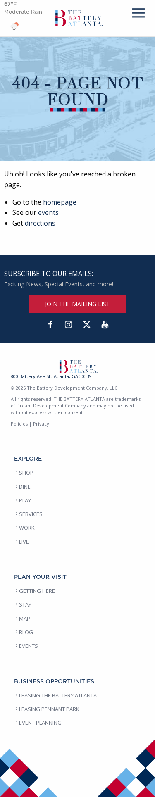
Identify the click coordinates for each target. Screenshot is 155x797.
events (48, 212)
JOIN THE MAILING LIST (77, 304)
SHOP (26, 472)
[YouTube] (105, 325)
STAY (25, 604)
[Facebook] (50, 325)
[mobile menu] (138, 11)
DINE (25, 486)
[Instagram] (69, 325)
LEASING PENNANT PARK (49, 709)
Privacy (41, 424)
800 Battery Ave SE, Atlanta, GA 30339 (51, 376)
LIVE (24, 541)
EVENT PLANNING (40, 722)
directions (40, 223)
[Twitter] (87, 325)
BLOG (26, 632)
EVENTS (28, 645)
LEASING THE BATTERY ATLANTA (58, 695)
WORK (27, 527)
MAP (24, 618)
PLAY (25, 500)
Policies (19, 424)
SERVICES (31, 514)
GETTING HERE (37, 591)
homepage (59, 202)
